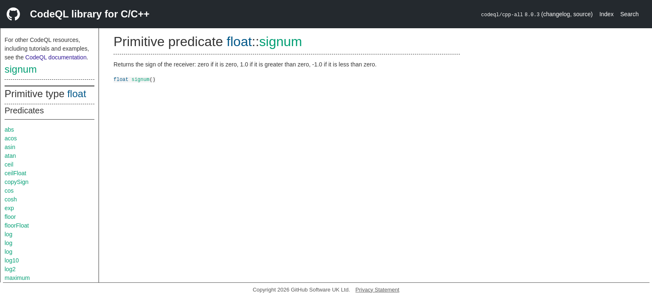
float (76, 93)
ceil (9, 164)
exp (9, 208)
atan (10, 155)
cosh (11, 199)
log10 (12, 260)
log (8, 234)
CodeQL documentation (55, 57)
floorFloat (17, 225)
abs (9, 129)
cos (9, 190)
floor (10, 216)
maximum (17, 277)
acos (11, 138)
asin (10, 147)
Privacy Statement (378, 290)
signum (21, 69)
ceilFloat (15, 173)
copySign (17, 182)
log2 (10, 269)
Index (606, 14)
